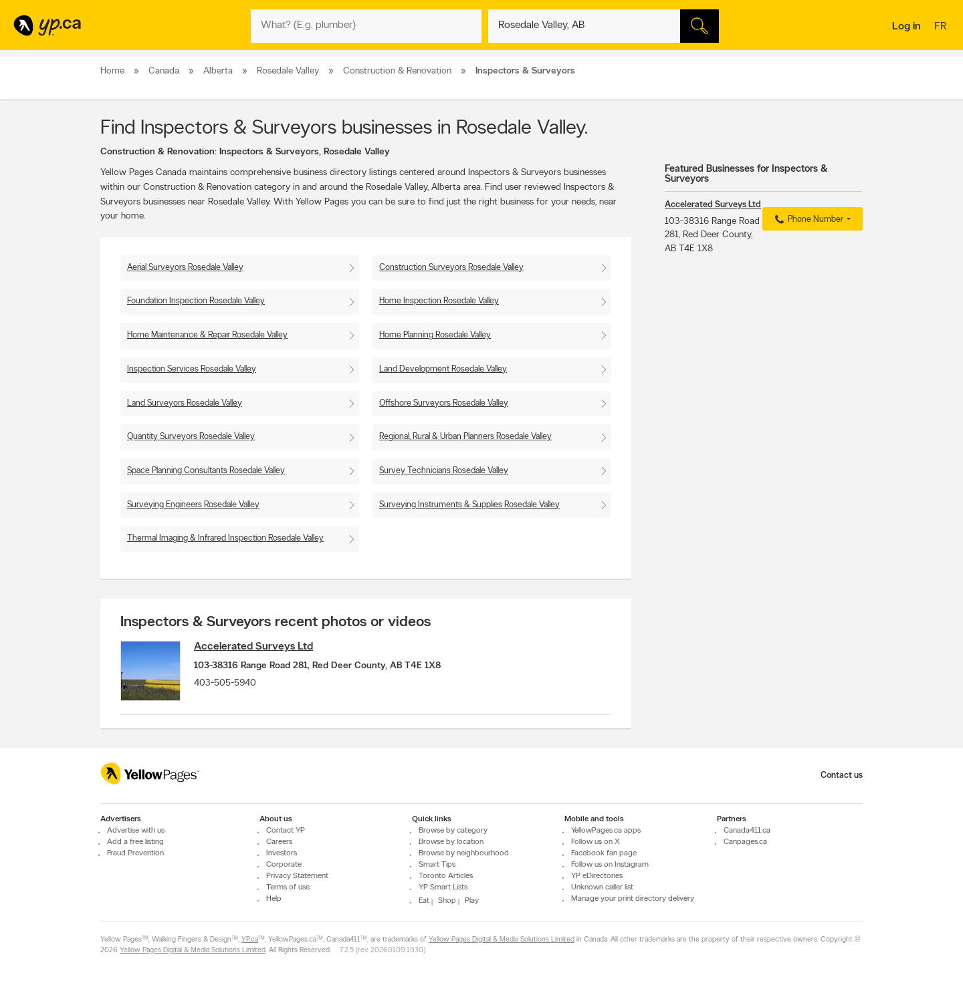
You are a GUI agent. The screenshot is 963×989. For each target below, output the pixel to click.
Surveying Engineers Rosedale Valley (193, 505)
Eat (424, 901)
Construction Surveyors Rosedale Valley (451, 267)
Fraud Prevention (135, 853)
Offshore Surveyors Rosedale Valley (443, 403)
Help (274, 899)
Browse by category (453, 831)
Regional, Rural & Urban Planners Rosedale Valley (465, 436)
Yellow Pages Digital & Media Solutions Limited (501, 940)
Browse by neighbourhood (464, 853)
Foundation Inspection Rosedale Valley (196, 301)
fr (942, 27)
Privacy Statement (297, 876)
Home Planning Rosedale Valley (435, 335)
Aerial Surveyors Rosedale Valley (185, 267)
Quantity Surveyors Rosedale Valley (191, 436)
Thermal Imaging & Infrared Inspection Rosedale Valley (225, 538)
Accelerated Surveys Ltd (253, 647)
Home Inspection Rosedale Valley (439, 301)
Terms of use (288, 887)
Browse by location (451, 842)
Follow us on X (595, 842)
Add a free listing (135, 842)
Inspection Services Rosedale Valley (191, 369)
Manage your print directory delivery (632, 899)
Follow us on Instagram (610, 865)
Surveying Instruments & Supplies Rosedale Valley (469, 505)
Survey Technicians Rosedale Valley (443, 470)
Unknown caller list (602, 887)
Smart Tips (437, 865)
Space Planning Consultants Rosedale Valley (206, 470)
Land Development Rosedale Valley (443, 369)
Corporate (284, 865)
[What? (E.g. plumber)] (366, 26)
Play (472, 901)
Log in (906, 26)
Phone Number (807, 220)
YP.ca (249, 940)
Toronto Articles (446, 876)
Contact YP (285, 831)
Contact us (842, 775)
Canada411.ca (747, 831)
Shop (447, 901)
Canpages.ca (745, 842)
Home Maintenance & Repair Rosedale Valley (207, 335)
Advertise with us (136, 831)
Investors (281, 853)
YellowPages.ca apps (606, 831)
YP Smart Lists (443, 887)
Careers (279, 842)
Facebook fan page (604, 853)
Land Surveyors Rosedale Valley (184, 403)
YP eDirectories (597, 876)
